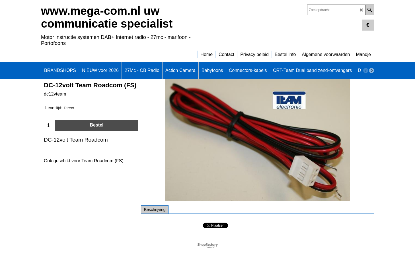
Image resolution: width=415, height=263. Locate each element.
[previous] (365, 70)
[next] (371, 70)
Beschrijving (154, 209)
